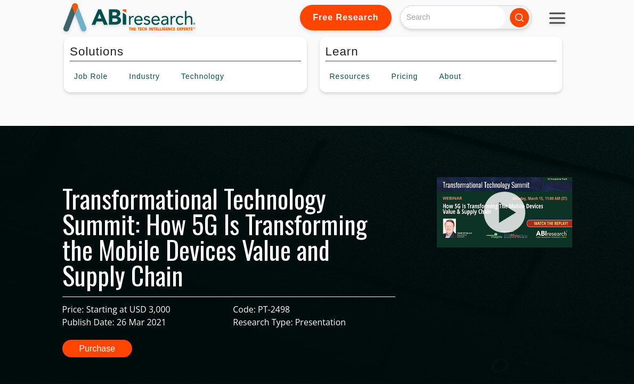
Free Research (345, 17)
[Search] (453, 17)
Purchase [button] (97, 348)
